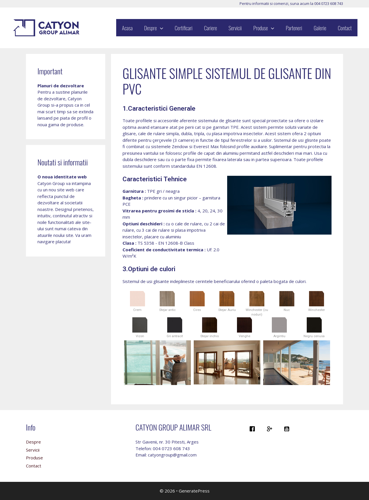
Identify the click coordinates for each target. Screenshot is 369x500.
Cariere (210, 28)
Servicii (235, 28)
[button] (163, 27)
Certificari (184, 28)
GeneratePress (194, 491)
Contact (345, 28)
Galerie (320, 28)
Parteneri (294, 28)
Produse (266, 27)
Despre (156, 27)
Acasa (127, 28)
